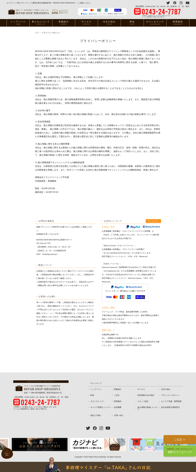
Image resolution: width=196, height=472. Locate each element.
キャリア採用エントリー (100, 407)
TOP (36, 33)
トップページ (18, 23)
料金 (132, 23)
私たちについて (41, 23)
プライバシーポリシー (170, 395)
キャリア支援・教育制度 (171, 401)
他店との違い (96, 415)
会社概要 (117, 407)
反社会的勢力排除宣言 (170, 407)
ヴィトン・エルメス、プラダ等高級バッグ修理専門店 (37, 11)
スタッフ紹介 (143, 401)
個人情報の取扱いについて (148, 408)
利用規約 (178, 23)
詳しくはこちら (153, 221)
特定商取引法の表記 (146, 395)
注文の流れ (109, 23)
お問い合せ (118, 415)
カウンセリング (155, 23)
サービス (86, 23)
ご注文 (116, 395)
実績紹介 (64, 23)
